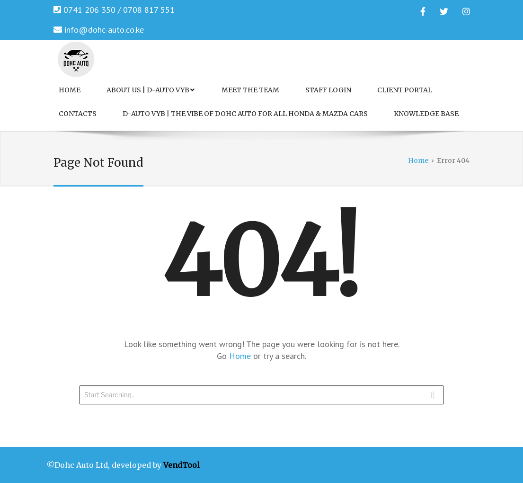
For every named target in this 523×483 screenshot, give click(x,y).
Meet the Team (250, 90)
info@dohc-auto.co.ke (104, 29)
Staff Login (328, 90)
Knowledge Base (426, 113)
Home (69, 90)
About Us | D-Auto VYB (150, 90)
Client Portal (404, 90)
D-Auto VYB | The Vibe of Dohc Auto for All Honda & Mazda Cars (245, 113)
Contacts (78, 113)
